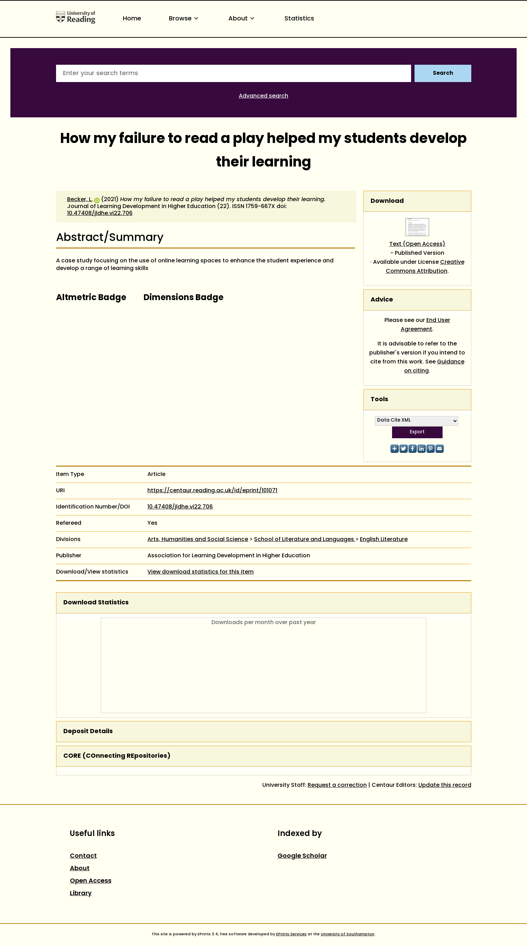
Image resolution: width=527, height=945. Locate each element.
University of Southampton (347, 934)
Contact (83, 856)
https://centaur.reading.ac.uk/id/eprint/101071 (212, 490)
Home (132, 19)
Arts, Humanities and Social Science (197, 539)
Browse (185, 19)
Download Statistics (96, 602)
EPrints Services (291, 934)
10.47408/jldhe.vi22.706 (100, 213)
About (242, 19)
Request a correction (337, 785)
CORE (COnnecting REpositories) (117, 756)
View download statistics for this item (200, 572)
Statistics (299, 19)
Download (387, 201)
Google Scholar (302, 856)
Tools (379, 399)
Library (81, 893)
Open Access (90, 881)
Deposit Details (88, 731)
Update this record (444, 785)
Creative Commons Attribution (425, 267)
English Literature (384, 539)
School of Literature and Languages (304, 539)
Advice (382, 300)
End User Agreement (425, 325)
